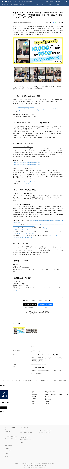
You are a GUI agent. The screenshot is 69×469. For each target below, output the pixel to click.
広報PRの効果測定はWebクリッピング (27, 439)
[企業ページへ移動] (4, 395)
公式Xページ (7, 453)
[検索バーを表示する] (67, 2)
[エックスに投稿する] (51, 22)
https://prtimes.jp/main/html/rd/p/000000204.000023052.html (26, 162)
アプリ (17, 4)
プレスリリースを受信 (48, 1)
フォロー (4, 407)
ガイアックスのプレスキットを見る (39, 373)
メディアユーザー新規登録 (46, 304)
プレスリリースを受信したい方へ (11, 436)
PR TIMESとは (7, 431)
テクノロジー (7, 4)
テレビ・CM (35, 350)
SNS (33, 357)
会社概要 (16, 463)
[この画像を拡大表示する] (19, 331)
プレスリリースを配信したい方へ (11, 438)
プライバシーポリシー (24, 463)
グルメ (54, 4)
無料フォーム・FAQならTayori (44, 432)
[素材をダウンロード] (59, 22)
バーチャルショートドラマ (48, 354)
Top (2, 4)
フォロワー (53, 357)
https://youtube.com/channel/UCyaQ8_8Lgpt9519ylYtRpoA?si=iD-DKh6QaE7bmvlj (37, 109)
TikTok (47, 357)
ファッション (35, 4)
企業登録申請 (57, 1)
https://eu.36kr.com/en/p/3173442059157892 (24, 233)
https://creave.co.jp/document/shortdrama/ (31, 181)
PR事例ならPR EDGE (42, 435)
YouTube (40, 360)
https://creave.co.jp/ (20, 271)
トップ (2, 380)
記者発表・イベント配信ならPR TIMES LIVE (28, 435)
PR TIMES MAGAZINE (24, 437)
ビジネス (49, 4)
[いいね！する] (47, 22)
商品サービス (35, 347)
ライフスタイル (42, 4)
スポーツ (59, 4)
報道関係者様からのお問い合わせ (48, 463)
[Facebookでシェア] (53, 22)
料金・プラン (7, 434)
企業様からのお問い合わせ (28, 465)
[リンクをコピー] (62, 22)
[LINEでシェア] (56, 22)
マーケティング (40, 357)
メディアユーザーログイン (30, 304)
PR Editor (22, 442)
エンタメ (22, 4)
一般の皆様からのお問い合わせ (40, 465)
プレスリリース (9, 380)
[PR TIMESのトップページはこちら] (16, 2)
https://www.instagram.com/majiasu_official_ (29, 110)
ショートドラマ (35, 354)
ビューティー (28, 4)
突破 (60, 357)
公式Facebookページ (8, 448)
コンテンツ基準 (32, 463)
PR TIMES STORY (23, 430)
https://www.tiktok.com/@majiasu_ (26, 107)
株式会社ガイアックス (18, 380)
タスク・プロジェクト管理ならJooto (45, 430)
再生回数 (34, 360)
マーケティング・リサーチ (46, 350)
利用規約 (38, 463)
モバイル (13, 4)
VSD (57, 354)
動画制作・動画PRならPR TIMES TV (26, 432)
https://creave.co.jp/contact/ (32, 183)
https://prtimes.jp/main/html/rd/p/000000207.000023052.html (26, 164)
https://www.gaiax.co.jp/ (21, 290)
